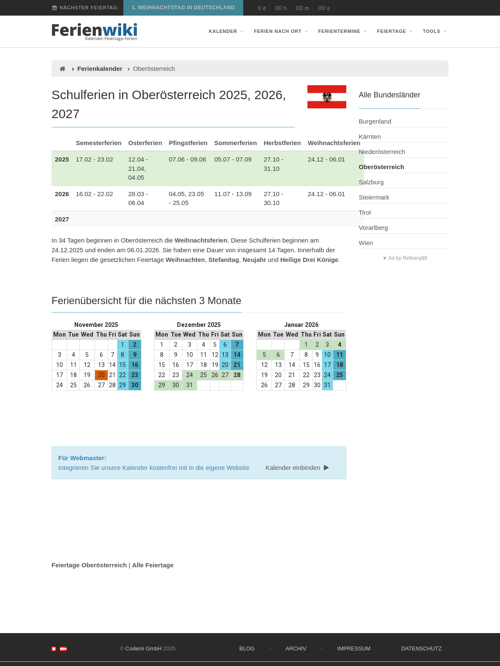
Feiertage (395, 31)
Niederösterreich (382, 151)
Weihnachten (185, 259)
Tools (435, 31)
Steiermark (374, 197)
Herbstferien (282, 142)
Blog (247, 648)
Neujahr (254, 259)
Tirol (365, 212)
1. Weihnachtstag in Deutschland (183, 8)
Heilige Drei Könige (309, 259)
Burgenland (375, 121)
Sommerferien (236, 142)
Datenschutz (421, 648)
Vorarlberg (373, 227)
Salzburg (371, 182)
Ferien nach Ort (282, 31)
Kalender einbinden (298, 467)
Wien (366, 242)
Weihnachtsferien (334, 142)
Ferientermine (343, 31)
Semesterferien (98, 142)
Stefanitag (224, 259)
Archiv (295, 648)
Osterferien (145, 142)
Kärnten (370, 136)
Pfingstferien (188, 142)
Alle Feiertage (153, 565)
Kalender (227, 31)
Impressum (354, 648)
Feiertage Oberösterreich (89, 565)
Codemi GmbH (143, 648)
